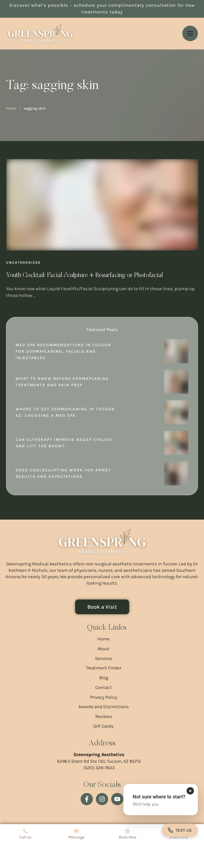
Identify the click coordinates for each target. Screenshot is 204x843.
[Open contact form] (180, 830)
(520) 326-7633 (99, 767)
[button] (160, 799)
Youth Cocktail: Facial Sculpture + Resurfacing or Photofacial (84, 275)
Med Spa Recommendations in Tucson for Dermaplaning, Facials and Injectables (63, 351)
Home (11, 108)
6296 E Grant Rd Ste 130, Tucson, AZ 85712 (99, 761)
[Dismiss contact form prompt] (190, 790)
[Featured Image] (102, 204)
